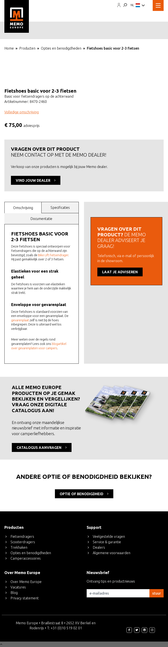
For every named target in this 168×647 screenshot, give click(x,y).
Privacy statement (24, 598)
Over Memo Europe (26, 582)
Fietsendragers (22, 536)
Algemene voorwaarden (111, 553)
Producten (27, 48)
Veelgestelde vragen (109, 536)
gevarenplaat (20, 320)
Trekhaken (18, 547)
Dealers (99, 547)
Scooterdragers (22, 542)
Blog (14, 593)
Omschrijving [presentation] (23, 208)
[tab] (23, 207)
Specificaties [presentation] (60, 207)
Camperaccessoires (25, 558)
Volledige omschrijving (21, 112)
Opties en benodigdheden (61, 48)
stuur (156, 593)
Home (9, 48)
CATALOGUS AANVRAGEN (42, 447)
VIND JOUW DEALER (36, 180)
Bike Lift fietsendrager (53, 255)
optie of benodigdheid (84, 493)
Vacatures (18, 587)
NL (138, 5)
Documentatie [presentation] (41, 219)
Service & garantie (107, 542)
